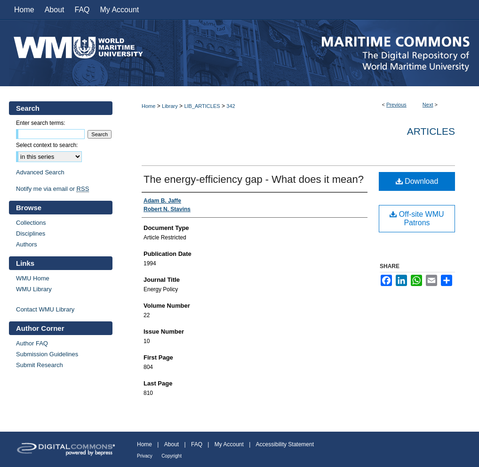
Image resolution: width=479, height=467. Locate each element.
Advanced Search (40, 172)
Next (428, 104)
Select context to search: (47, 145)
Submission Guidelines (47, 354)
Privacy (144, 456)
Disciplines (30, 233)
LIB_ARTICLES (202, 106)
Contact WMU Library (45, 309)
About (171, 444)
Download (417, 181)
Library (170, 106)
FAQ (196, 444)
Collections (31, 222)
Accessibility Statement (285, 444)
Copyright (171, 456)
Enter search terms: (40, 123)
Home (148, 106)
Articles (431, 131)
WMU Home (32, 278)
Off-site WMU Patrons (417, 218)
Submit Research (39, 365)
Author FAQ (32, 343)
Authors (26, 244)
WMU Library (34, 289)
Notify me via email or (52, 188)
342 (230, 106)
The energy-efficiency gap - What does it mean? (254, 179)
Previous (396, 104)
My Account (229, 444)
